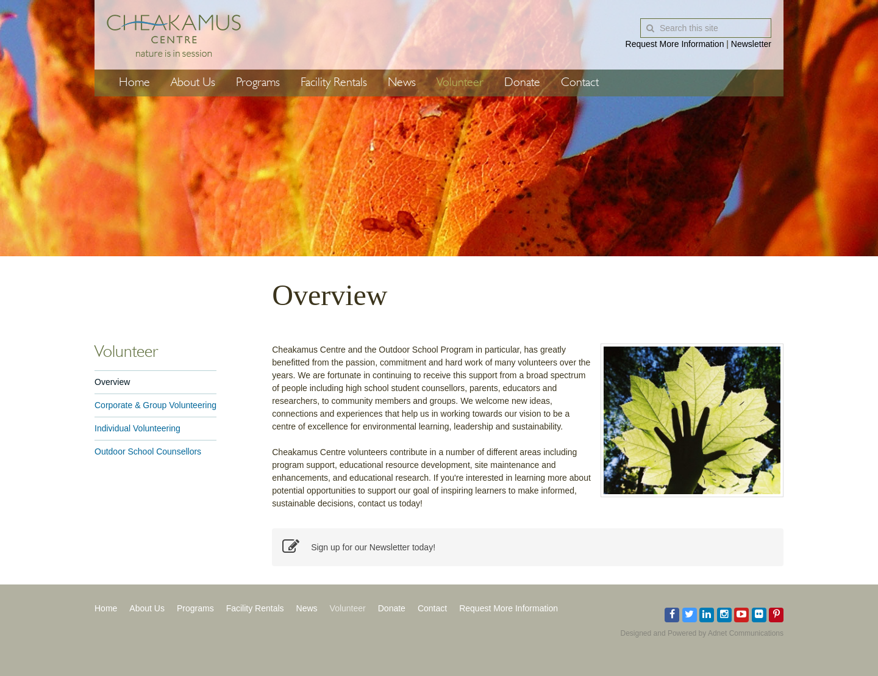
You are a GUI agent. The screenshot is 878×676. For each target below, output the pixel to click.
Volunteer (460, 83)
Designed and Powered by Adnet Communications (702, 633)
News (402, 83)
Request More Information (675, 44)
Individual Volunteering (137, 428)
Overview (112, 382)
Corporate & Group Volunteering (155, 405)
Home (134, 83)
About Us (193, 83)
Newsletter (751, 44)
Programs (258, 83)
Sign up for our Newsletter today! (358, 547)
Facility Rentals (334, 83)
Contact (580, 83)
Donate (522, 83)
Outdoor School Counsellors (148, 451)
